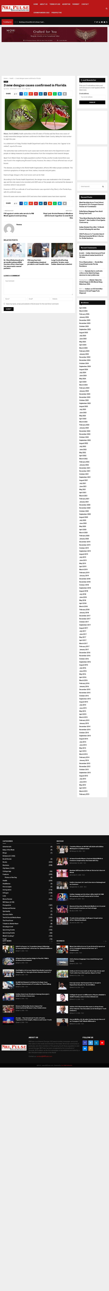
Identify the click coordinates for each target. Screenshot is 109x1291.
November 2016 (84, 664)
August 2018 (83, 599)
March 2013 (83, 799)
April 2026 (82, 316)
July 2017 (82, 639)
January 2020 (84, 547)
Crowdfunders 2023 (41, 12)
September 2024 (85, 375)
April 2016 (82, 686)
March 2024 (83, 393)
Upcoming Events (9, 938)
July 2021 (82, 492)
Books (37, 19)
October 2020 (84, 519)
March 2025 (83, 356)
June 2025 (83, 347)
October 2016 (84, 667)
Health (42, 19)
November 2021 (84, 479)
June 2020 (83, 532)
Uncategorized (8, 935)
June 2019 (83, 569)
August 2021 (83, 489)
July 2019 (82, 565)
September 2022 (85, 449)
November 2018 (84, 590)
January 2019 (84, 584)
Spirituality (6, 920)
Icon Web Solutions (66, 1074)
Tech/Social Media (89, 20)
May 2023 (82, 424)
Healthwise (6, 892)
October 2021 (84, 482)
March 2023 (83, 430)
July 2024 (82, 381)
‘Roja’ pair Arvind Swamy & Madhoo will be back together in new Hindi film (58, 224)
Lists (4, 904)
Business (14, 19)
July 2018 (82, 602)
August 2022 (83, 452)
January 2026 (84, 325)
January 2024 (84, 399)
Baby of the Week (8, 858)
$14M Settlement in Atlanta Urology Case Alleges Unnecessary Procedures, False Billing (33, 991)
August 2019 (83, 562)
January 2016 (84, 695)
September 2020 (85, 522)
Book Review (7, 867)
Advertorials (7, 855)
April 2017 (82, 649)
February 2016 (84, 692)
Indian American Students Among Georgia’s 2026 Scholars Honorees (32, 1003)
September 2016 (85, 670)
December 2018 (84, 587)
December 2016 (84, 661)
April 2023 (82, 427)
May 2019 (82, 572)
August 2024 (83, 378)
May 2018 (82, 609)
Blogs (5, 861)
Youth (5, 947)
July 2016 (82, 676)
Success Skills (8, 923)
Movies (64, 19)
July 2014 (82, 750)
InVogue (57, 19)
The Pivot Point (69, 22)
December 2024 (84, 365)
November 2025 (84, 332)
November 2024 (84, 368)
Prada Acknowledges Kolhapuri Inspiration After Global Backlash (86, 927)
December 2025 (84, 329)
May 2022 (82, 461)
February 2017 (84, 655)
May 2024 (82, 387)
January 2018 (84, 621)
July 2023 (82, 418)
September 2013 (85, 781)
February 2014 (84, 766)
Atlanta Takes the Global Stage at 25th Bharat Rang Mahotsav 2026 (90, 290)
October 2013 (84, 778)
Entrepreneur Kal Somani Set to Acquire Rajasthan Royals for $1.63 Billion (85, 992)
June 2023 (83, 421)
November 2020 (84, 516)
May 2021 (82, 498)
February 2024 (84, 396)
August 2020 (83, 526)
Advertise (66, 4)
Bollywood (98, 19)
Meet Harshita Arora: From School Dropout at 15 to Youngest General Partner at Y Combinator (91, 213)
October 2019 (84, 556)
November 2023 (84, 406)
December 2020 (84, 513)
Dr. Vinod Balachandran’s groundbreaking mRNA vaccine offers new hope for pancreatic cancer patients (14, 273)
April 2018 (82, 612)
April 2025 (82, 353)
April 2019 (82, 575)
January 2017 (84, 658)
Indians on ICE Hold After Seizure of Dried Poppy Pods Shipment (91, 299)
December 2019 (84, 550)
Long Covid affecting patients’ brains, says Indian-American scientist (61, 271)
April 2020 (82, 538)
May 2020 (82, 535)
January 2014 (84, 769)
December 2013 (84, 772)
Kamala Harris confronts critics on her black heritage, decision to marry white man (91, 281)
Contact (85, 4)
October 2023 (84, 409)
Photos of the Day (11, 886)
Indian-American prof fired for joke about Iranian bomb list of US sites (92, 263)
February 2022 (84, 470)
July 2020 (82, 529)
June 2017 (83, 642)
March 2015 (83, 726)
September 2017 (85, 633)
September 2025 (85, 338)
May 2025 (82, 350)
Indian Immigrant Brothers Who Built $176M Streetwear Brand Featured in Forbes (87, 903)
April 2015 (82, 722)
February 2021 (84, 507)
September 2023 (85, 412)
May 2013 (82, 793)
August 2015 (83, 710)
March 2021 (83, 504)
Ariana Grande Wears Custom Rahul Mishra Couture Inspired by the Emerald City (86, 868)
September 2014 (85, 744)
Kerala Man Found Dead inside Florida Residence (91, 272)
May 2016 (82, 682)
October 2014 (84, 741)
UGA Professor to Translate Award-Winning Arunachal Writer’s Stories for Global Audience (91, 244)
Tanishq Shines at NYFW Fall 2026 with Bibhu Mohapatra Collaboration (86, 856)
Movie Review (7, 907)
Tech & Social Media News (12, 926)
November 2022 (84, 442)
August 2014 (83, 747)
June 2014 (83, 753)
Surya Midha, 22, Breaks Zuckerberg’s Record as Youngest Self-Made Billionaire (87, 1029)
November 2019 (84, 553)
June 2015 (83, 716)
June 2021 (83, 495)
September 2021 (85, 485)
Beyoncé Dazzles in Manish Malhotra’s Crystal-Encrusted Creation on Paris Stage (88, 915)
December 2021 (84, 476)
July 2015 (82, 713)
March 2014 (83, 762)
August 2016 (83, 673)
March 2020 (83, 541)
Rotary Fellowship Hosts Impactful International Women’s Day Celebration (31, 1015)
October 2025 (84, 335)
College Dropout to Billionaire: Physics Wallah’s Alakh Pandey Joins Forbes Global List (88, 1004)
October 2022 (84, 445)
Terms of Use (55, 4)
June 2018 (83, 606)
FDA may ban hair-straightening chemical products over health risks (38, 271)
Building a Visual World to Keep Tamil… (32, 30)
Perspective (57, 12)
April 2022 (82, 464)
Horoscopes (7, 895)
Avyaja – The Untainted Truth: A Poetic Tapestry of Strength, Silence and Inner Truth (34, 1027)
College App (82, 20)
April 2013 (82, 796)
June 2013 (83, 790)
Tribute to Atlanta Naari (10, 932)
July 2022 (82, 455)
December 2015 (84, 698)
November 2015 (84, 701)
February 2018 (84, 618)
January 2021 (84, 510)
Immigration (49, 19)
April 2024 (82, 390)
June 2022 (83, 458)
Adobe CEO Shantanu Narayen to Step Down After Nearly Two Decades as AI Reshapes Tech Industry (88, 1017)
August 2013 (83, 784)
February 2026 (84, 322)
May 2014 (82, 756)
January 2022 (84, 473)
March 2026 (83, 319)
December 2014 (84, 735)
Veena (7, 97)
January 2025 (84, 362)
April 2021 (82, 501)
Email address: (84, 102)
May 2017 (82, 646)
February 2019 (84, 581)
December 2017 (84, 624)
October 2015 (84, 704)
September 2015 (85, 707)
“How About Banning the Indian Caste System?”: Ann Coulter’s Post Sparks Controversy (92, 229)
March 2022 (83, 467)
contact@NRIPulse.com (44, 1065)
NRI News (8, 20)
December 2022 (84, 439)
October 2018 (84, 593)
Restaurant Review (105, 20)
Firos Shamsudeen (86, 270)
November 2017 (84, 627)
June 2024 (83, 384)
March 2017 (83, 652)
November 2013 (84, 775)
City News (3, 20)
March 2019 (83, 578)
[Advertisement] (54, 67)
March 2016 (83, 689)
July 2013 (82, 787)
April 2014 (82, 759)
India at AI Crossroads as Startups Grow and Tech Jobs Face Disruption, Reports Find (87, 980)
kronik (81, 261)
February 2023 (84, 433)
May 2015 (82, 719)
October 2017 (84, 630)
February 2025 (84, 359)
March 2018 (83, 615)
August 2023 (83, 415)
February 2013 (84, 803)
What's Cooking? (8, 944)
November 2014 (84, 738)
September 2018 (85, 596)
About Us (43, 4)
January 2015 (84, 732)
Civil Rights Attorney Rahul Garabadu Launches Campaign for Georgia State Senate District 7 (34, 980)
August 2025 (83, 341)
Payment (75, 4)
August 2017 (83, 636)
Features (21, 19)
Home (36, 4)
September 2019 (85, 559)
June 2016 (83, 679)
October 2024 (84, 372)
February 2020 (84, 544)
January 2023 (84, 436)
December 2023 (84, 402)
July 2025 (82, 344)
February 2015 (84, 729)
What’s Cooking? (75, 20)
